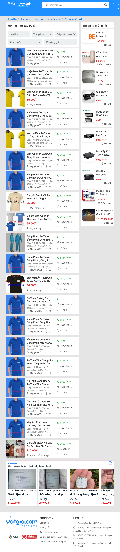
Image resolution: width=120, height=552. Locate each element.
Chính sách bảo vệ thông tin (53, 541)
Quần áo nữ (55, 18)
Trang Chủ (12, 18)
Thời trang (25, 18)
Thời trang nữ (40, 18)
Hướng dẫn (45, 527)
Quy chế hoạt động (49, 532)
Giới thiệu (44, 522)
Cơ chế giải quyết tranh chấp (53, 536)
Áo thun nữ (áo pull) (73, 18)
